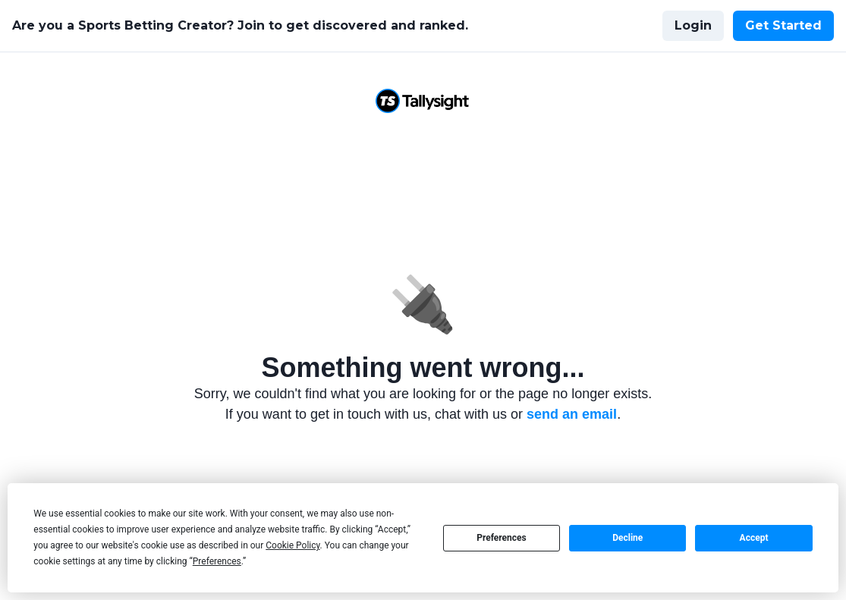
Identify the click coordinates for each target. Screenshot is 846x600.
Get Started (783, 25)
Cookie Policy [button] (292, 545)
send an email (572, 414)
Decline (627, 537)
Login (693, 25)
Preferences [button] (217, 561)
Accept (754, 537)
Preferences (501, 537)
